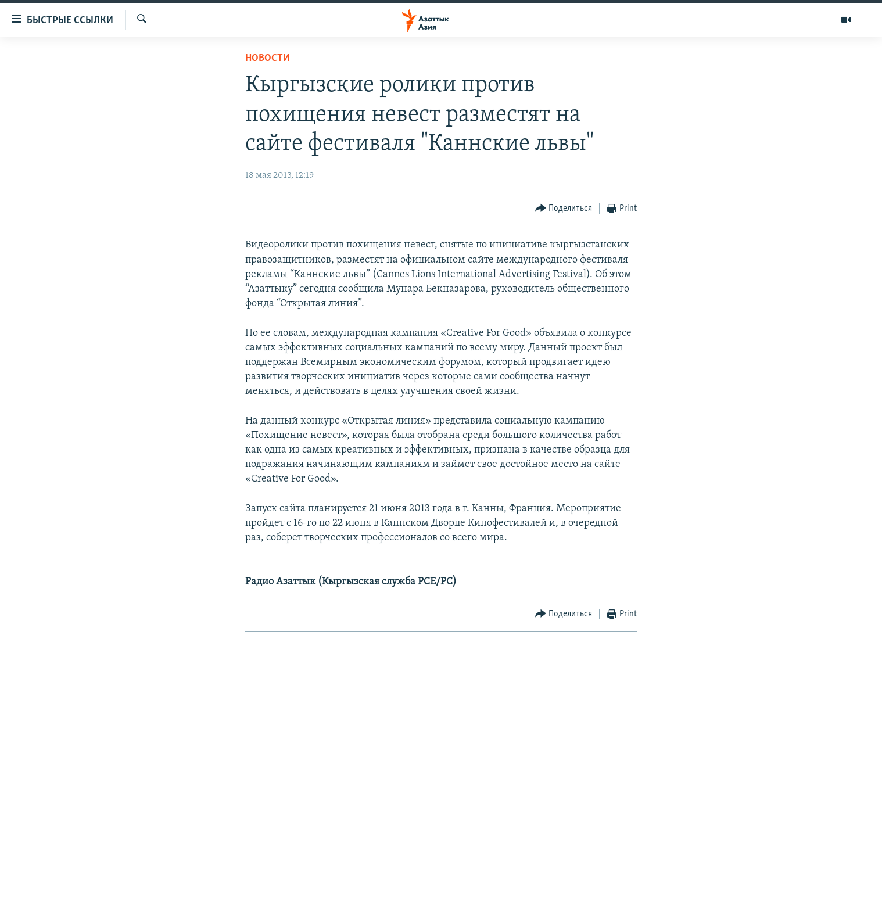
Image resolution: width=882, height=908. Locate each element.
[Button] (564, 209)
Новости (267, 58)
